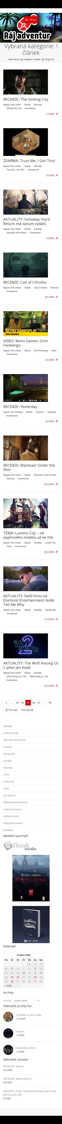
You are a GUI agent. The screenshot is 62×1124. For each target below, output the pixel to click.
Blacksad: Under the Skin (45, 475)
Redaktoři (8, 830)
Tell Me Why (50, 610)
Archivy (7, 1000)
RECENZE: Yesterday (20, 406)
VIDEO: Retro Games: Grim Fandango (25, 343)
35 (28, 702)
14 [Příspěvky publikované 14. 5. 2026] (23, 973)
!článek (27, 105)
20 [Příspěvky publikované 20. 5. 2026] (18, 977)
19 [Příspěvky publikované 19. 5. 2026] (12, 977)
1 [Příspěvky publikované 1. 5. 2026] (29, 964)
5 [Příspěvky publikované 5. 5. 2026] (12, 968)
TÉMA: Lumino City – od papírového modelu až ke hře (28, 535)
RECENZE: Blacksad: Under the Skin (29, 467)
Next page (25, 710)
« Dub (8, 985)
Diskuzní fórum (11, 816)
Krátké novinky (11, 733)
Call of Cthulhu (40, 288)
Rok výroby (9, 754)
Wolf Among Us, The (39, 676)
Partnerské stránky (13, 823)
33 (17, 702)
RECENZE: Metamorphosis (17, 1078)
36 (33, 702)
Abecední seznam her (14, 740)
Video (53, 351)
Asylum (20, 1031)
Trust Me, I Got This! (16, 170)
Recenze (38, 105)
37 (39, 702)
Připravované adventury (15, 802)
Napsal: (12, 105)
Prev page (13, 710)
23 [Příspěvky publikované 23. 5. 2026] (35, 977)
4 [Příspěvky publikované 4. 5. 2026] (6, 968)
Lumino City (50, 543)
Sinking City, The (14, 108)
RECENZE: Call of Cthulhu (24, 282)
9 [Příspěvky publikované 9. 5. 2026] (35, 968)
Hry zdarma (9, 795)
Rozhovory (8, 781)
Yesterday (51, 412)
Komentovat (30, 108)
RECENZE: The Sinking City (25, 99)
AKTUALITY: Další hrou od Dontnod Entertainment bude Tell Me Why (28, 600)
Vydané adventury (12, 809)
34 (22, 702)
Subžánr (7, 747)
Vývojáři (7, 760)
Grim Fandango (41, 351)
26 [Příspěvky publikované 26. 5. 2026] (12, 981)
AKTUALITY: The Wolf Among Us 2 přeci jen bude (31, 665)
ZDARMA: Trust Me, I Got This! (29, 160)
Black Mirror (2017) (26, 1048)
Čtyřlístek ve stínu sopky (29, 1015)
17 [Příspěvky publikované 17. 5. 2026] (41, 973)
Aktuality (37, 166)
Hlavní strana (14, 59)
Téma (9, 546)
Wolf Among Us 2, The (16, 676)
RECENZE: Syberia (13, 1066)
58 (50, 702)
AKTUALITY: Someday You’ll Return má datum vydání (26, 221)
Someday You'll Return (17, 233)
